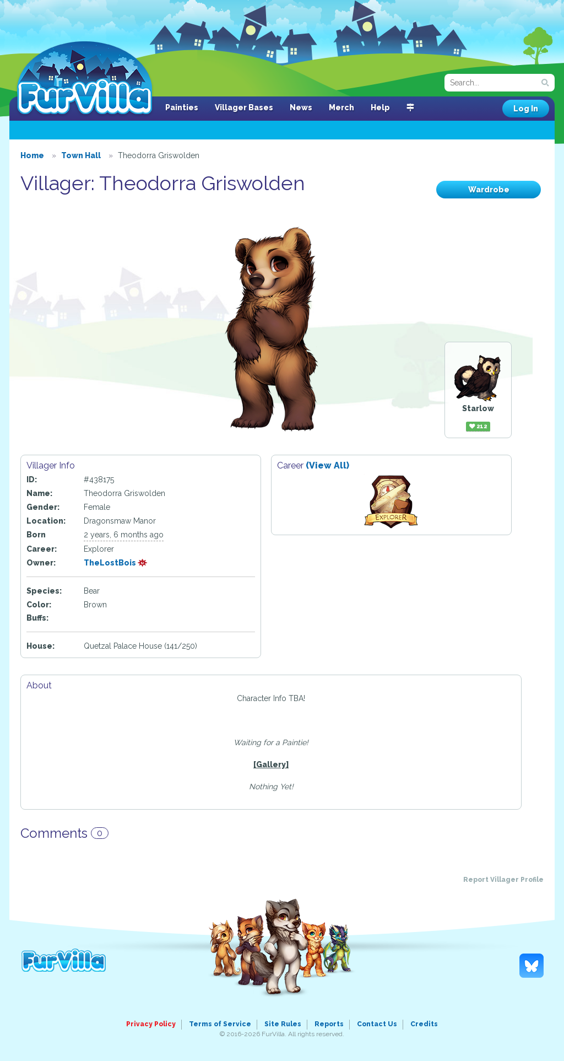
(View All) (327, 465)
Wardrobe (488, 189)
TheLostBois (116, 562)
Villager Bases (244, 107)
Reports (329, 1024)
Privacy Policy (151, 1024)
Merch (341, 107)
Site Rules (282, 1024)
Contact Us (377, 1024)
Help (380, 107)
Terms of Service (220, 1024)
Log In (525, 108)
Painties (181, 107)
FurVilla (84, 78)
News (301, 107)
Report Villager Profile (503, 880)
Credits (424, 1024)
